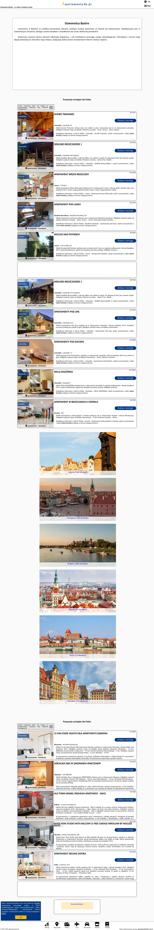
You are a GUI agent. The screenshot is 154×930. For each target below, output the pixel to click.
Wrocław (22, 826)
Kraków (21, 795)
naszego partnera (82, 135)
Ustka (20, 856)
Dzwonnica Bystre (77, 904)
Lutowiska (22, 116)
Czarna (21, 176)
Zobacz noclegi (125, 120)
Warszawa (22, 735)
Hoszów (21, 404)
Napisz (151, 929)
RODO (4, 914)
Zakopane (22, 765)
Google (37, 903)
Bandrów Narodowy (26, 206)
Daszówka (22, 374)
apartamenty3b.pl (77, 4)
